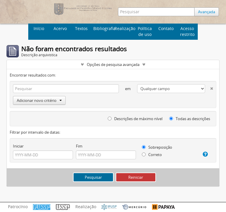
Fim (79, 146)
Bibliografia (103, 28)
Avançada (206, 11)
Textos (81, 28)
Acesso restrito (187, 31)
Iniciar (18, 146)
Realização (124, 28)
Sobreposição (157, 147)
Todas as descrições (189, 118)
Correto (152, 154)
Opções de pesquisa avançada (113, 64)
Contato (166, 28)
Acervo (60, 28)
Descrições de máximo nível (135, 118)
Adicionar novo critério (39, 100)
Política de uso (145, 31)
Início (39, 28)
